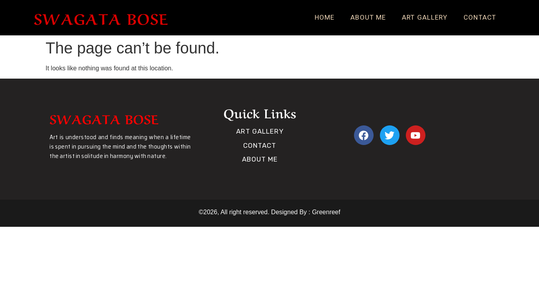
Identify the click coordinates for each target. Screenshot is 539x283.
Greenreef (325, 212)
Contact (480, 17)
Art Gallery (424, 17)
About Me (368, 17)
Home (324, 17)
